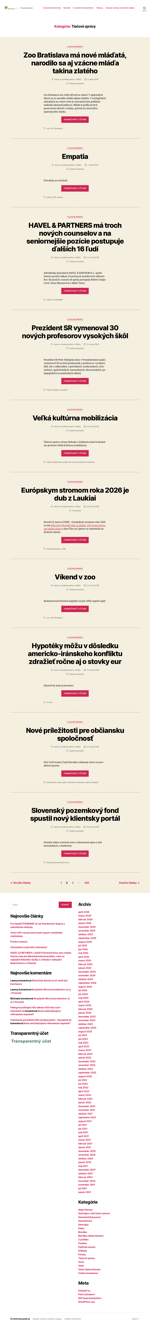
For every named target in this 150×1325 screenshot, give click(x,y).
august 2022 (85, 1076)
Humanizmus (85, 1221)
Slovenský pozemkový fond (58, 862)
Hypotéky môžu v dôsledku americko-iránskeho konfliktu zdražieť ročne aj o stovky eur (75, 653)
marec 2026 (84, 915)
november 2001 (86, 1184)
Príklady (82, 1250)
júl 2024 (82, 990)
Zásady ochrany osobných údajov (120, 8)
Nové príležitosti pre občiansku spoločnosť (75, 734)
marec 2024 (84, 1005)
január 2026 (84, 923)
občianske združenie (76, 782)
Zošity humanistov (88, 1273)
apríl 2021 (83, 1136)
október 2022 (85, 1069)
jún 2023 (83, 1039)
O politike (83, 1239)
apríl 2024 (83, 1001)
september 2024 (87, 983)
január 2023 (84, 1057)
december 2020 (87, 1151)
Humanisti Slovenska (52, 8)
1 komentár (76, 511)
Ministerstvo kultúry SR (62, 462)
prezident (64, 390)
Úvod (81, 1262)
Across (49, 702)
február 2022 (85, 1098)
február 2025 (85, 964)
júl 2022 (82, 1080)
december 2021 (86, 1106)
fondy (59, 782)
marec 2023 (84, 1050)
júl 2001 (82, 1188)
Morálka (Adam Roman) (90, 1235)
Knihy (81, 1228)
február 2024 (85, 1009)
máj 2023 (83, 1042)
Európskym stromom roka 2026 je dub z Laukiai (75, 494)
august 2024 (85, 986)
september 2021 (87, 1117)
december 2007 (87, 1169)
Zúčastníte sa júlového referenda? (28, 947)
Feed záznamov (86, 1294)
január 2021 (84, 1147)
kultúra (49, 197)
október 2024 (85, 979)
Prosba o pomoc (19, 941)
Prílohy (82, 1254)
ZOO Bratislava (57, 128)
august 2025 (85, 942)
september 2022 (87, 1072)
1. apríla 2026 (93, 165)
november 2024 (86, 975)
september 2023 (87, 1027)
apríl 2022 (83, 1091)
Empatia (75, 156)
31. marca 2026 (93, 257)
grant (64, 782)
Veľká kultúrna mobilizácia (75, 418)
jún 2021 (83, 1128)
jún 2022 (83, 1084)
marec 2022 (84, 1095)
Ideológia (83, 1224)
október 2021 (85, 1113)
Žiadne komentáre (76, 83)
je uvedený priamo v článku (70, 79)
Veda (81, 1265)
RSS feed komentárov (90, 1298)
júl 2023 (82, 1035)
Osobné (82, 1243)
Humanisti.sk (24, 1319)
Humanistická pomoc (89, 1217)
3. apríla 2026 (92, 79)
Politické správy (86, 1247)
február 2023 (85, 1054)
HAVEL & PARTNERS (55, 300)
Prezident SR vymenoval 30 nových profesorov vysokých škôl (75, 332)
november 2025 (86, 930)
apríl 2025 (83, 956)
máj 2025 (83, 953)
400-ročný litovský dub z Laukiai (68, 525)
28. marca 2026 (93, 506)
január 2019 (84, 1162)
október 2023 (85, 1024)
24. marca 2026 (93, 827)
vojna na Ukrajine (91, 782)
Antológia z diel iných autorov (94, 1213)
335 (86, 882)
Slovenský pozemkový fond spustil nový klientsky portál (75, 814)
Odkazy (99, 8)
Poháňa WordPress (72, 1319)
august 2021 (85, 1121)
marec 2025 (84, 960)
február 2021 (85, 1143)
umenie (60, 197)
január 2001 (84, 1192)
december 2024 (87, 971)
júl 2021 (82, 1125)
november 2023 (86, 1020)
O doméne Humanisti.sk (83, 8)
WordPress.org (86, 1302)
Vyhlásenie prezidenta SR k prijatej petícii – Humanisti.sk (40, 1020)
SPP (54, 197)
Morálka (82, 1232)
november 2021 (86, 1110)
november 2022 (86, 1065)
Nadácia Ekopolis (53, 549)
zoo (48, 128)
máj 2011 (83, 1166)
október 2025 (85, 934)
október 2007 (85, 1173)
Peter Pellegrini (53, 390)
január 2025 (84, 968)
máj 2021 (83, 1132)
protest (75, 462)
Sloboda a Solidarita (87, 462)
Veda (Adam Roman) (89, 1269)
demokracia (51, 782)
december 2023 (87, 1016)
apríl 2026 (83, 912)
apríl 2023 (83, 1046)
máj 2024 (83, 998)
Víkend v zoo (75, 577)
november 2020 (86, 1154)
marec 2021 (84, 1140)
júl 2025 (82, 945)
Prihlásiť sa (84, 1290)
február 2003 (85, 1177)
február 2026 (85, 919)
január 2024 (84, 1012)
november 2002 (86, 1181)
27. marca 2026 (93, 585)
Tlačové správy (75, 47)
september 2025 (87, 938)
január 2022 (84, 1102)
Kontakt (67, 8)
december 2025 (87, 927)
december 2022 (87, 1061)
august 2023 (85, 1031)
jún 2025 (83, 949)
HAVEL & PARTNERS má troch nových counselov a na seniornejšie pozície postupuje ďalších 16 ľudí (75, 237)
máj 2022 (83, 1087)
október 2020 (85, 1158)
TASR (63, 549)
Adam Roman (85, 1209)
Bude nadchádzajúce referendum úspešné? (47, 1023)
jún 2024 (83, 994)
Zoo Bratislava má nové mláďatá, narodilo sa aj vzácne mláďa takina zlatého (75, 63)
